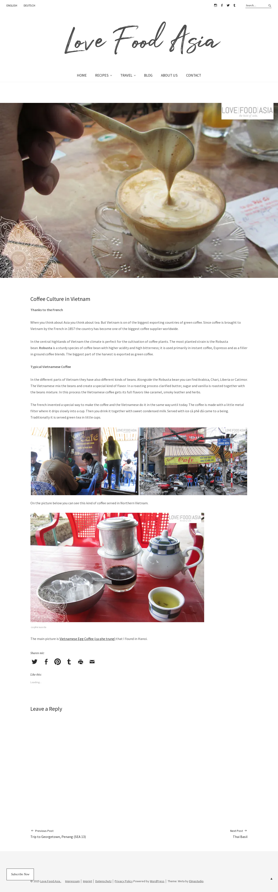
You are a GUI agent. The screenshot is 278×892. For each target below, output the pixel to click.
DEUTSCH (29, 5)
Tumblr (234, 5)
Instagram (215, 5)
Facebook (221, 5)
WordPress (157, 881)
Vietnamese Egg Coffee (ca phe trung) (87, 638)
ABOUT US (169, 75)
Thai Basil (239, 834)
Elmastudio (196, 881)
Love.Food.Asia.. (50, 881)
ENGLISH (12, 5)
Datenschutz (103, 881)
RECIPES (102, 75)
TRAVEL (126, 75)
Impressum (72, 881)
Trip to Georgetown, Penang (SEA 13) (58, 834)
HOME (82, 75)
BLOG (148, 75)
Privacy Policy (124, 881)
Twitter (228, 5)
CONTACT (193, 75)
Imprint (87, 881)
